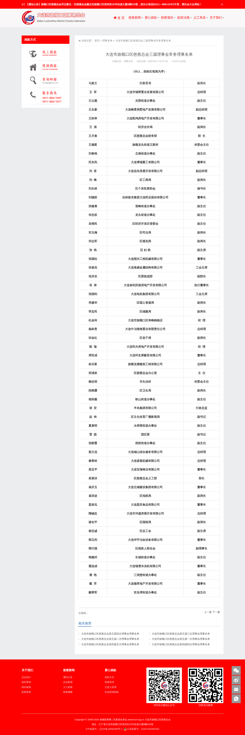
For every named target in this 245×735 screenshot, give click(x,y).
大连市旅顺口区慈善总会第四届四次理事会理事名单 (181, 644)
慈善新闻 (135, 17)
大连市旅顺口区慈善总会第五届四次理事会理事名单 (110, 633)
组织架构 (26, 687)
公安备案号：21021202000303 (141, 729)
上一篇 (208, 612)
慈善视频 (67, 692)
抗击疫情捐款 (112, 692)
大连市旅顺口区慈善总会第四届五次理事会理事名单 (110, 644)
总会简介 (26, 677)
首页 (97, 40)
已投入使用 (110, 687)
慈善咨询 (109, 682)
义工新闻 (67, 687)
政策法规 (183, 17)
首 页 (119, 18)
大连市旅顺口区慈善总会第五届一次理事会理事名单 (181, 638)
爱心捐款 (151, 17)
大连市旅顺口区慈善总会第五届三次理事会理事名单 (181, 633)
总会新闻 (67, 682)
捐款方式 (109, 677)
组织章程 (26, 682)
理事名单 (107, 40)
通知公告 (67, 677)
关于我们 (216, 17)
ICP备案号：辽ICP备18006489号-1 (104, 729)
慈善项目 (167, 17)
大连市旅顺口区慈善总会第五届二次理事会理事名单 (110, 638)
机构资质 (26, 692)
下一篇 (216, 612)
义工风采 (199, 17)
